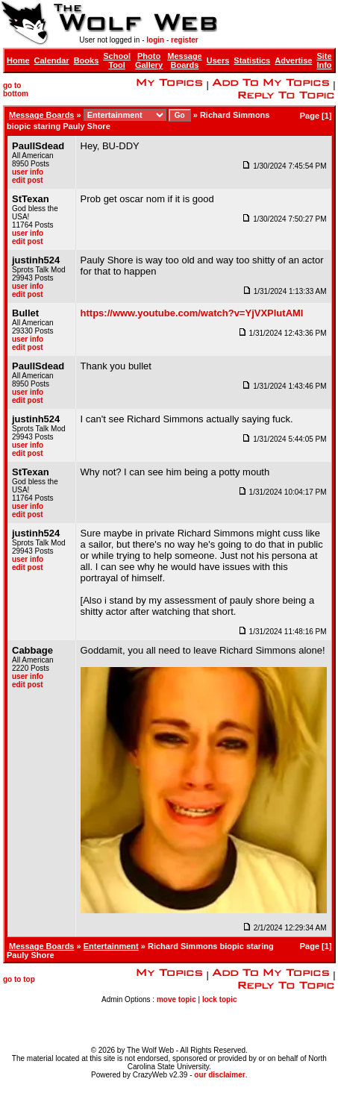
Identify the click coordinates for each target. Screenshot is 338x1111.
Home (18, 60)
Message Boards (184, 60)
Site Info (323, 60)
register (184, 40)
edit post (27, 180)
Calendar (51, 60)
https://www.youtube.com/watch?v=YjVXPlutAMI (192, 313)
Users (218, 60)
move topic (176, 999)
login (155, 40)
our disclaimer (219, 1075)
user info (27, 172)
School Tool (117, 60)
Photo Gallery (149, 60)
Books (86, 60)
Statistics (252, 60)
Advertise (293, 60)
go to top (19, 979)
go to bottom (15, 89)
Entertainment (111, 946)
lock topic (219, 999)
